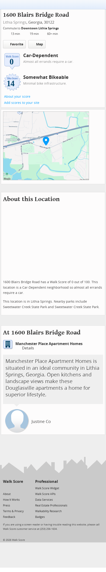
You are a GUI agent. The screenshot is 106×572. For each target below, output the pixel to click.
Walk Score (13, 481)
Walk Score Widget (47, 488)
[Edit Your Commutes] (61, 27)
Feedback (9, 517)
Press (6, 505)
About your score (17, 97)
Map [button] (37, 44)
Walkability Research (48, 511)
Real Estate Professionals (51, 505)
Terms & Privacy (13, 511)
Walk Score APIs (45, 494)
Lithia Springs (14, 22)
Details (25, 348)
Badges (40, 517)
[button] (46, 141)
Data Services (44, 499)
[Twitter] (5, 488)
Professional (46, 481)
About (7, 494)
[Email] (20, 488)
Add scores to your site (21, 103)
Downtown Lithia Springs (40, 28)
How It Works (11, 499)
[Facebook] (12, 488)
